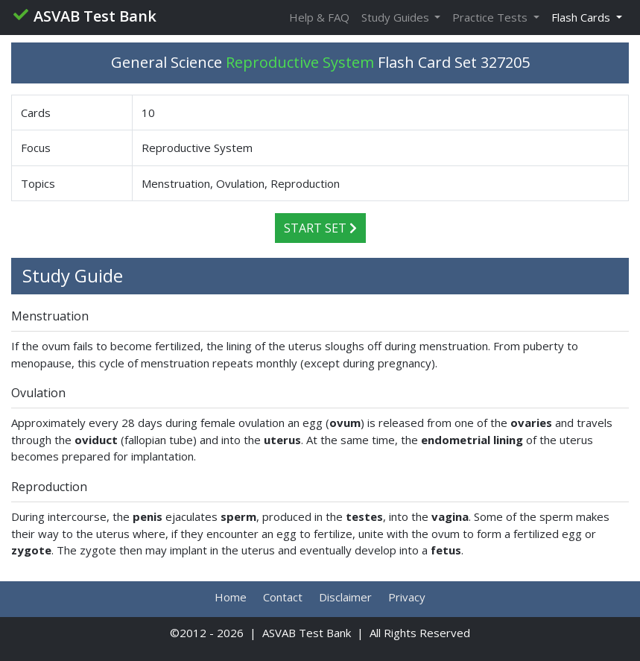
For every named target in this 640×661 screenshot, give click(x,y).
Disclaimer (345, 596)
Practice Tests (491, 17)
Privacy (406, 596)
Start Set (320, 228)
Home (231, 596)
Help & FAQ (319, 17)
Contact (282, 596)
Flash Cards (582, 17)
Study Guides (396, 17)
